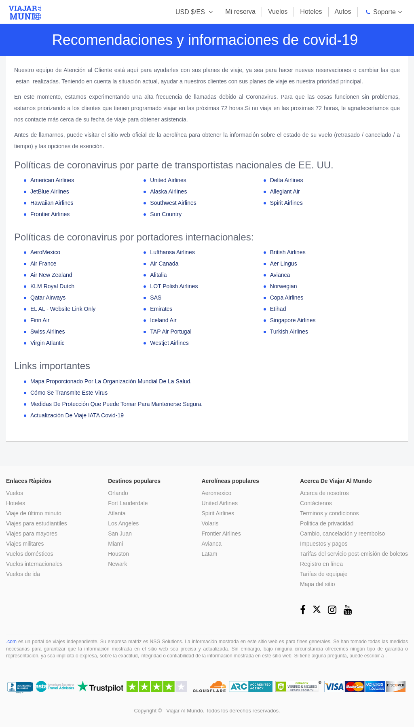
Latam (210, 554)
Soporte (380, 12)
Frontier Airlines (50, 214)
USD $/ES (191, 12)
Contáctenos (316, 503)
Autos (343, 11)
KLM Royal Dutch (52, 286)
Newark (117, 564)
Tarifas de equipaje (324, 574)
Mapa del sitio (317, 584)
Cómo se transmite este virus (69, 392)
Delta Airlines (286, 180)
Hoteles (311, 11)
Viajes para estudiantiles (37, 523)
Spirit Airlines (286, 203)
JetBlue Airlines (49, 191)
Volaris (210, 523)
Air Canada (164, 263)
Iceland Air (163, 320)
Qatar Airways (47, 297)
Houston (118, 554)
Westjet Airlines (169, 343)
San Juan (120, 533)
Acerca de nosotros (324, 493)
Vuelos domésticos (29, 554)
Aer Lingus (283, 263)
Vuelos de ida (23, 574)
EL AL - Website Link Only (62, 309)
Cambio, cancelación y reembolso (342, 533)
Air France (43, 263)
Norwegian (283, 286)
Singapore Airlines (293, 320)
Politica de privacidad (326, 523)
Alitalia (158, 275)
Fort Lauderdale (128, 503)
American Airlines (52, 180)
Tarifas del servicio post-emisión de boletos (354, 554)
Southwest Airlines (173, 203)
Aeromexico (217, 493)
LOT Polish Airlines (174, 286)
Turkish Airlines (289, 331)
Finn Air (39, 320)
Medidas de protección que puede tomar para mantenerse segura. (116, 404)
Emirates (161, 309)
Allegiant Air (285, 191)
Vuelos (277, 11)
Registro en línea (321, 564)
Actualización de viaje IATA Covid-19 (77, 415)
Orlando (118, 493)
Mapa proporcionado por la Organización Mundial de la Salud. (111, 381)
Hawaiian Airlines (52, 203)
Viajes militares (25, 543)
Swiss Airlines (47, 331)
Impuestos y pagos (324, 543)
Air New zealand (51, 275)
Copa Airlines (287, 297)
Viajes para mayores (31, 533)
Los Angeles (123, 523)
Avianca (280, 275)
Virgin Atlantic (47, 343)
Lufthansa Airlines (172, 252)
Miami (115, 543)
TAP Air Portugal (170, 331)
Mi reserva (240, 11)
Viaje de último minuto (33, 513)
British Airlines (288, 252)
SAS (155, 297)
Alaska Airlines (168, 191)
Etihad (278, 309)
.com (11, 641)
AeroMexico (45, 252)
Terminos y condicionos (329, 513)
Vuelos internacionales (34, 564)
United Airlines (168, 180)
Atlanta (117, 513)
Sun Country (166, 214)
